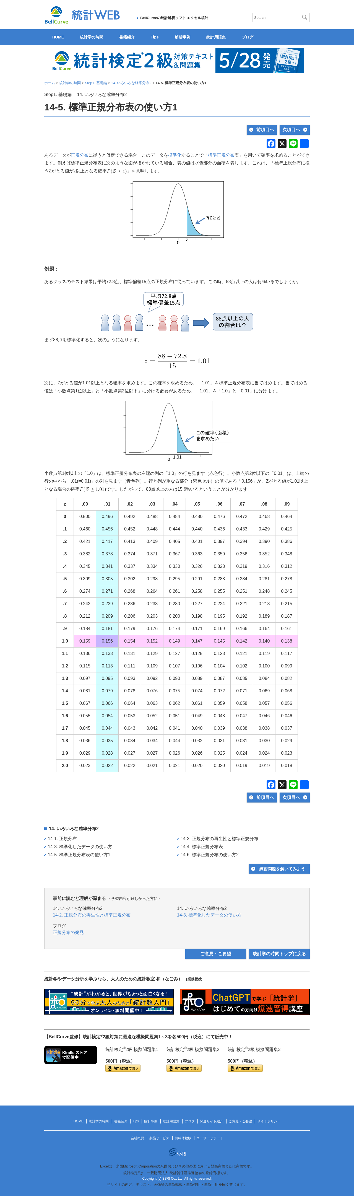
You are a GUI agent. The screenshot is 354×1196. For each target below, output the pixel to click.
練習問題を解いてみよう (282, 868)
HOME (58, 37)
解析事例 (182, 37)
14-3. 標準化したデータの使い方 (80, 846)
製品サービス (159, 1138)
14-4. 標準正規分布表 (202, 846)
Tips (155, 37)
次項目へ (291, 129)
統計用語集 (216, 37)
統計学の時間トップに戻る (279, 953)
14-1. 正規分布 (62, 838)
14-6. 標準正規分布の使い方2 (210, 854)
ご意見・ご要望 (215, 953)
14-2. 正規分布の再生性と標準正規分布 (219, 838)
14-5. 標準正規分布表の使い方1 (79, 854)
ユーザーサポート (210, 1138)
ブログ (247, 37)
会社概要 (137, 1138)
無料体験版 (183, 1138)
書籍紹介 (127, 37)
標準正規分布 (221, 155)
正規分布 (79, 155)
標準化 (174, 155)
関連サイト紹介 (211, 1121)
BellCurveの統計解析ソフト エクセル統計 (174, 18)
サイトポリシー (268, 1121)
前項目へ (265, 129)
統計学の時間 (91, 37)
